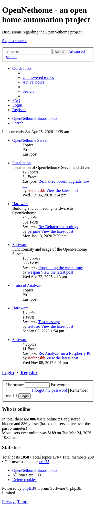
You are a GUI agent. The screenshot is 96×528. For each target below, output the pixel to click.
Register (28, 372)
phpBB (28, 488)
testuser (34, 326)
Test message (49, 322)
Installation (21, 163)
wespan (34, 272)
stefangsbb (36, 190)
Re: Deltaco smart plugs (58, 227)
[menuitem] (38, 77)
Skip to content (14, 41)
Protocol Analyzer (27, 285)
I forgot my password (49, 390)
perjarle (34, 231)
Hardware (20, 204)
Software (19, 244)
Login (8, 372)
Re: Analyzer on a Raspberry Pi (64, 353)
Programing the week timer (60, 267)
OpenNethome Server (30, 140)
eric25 (44, 462)
